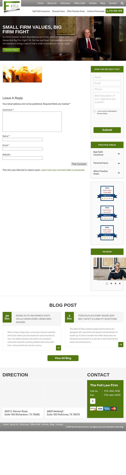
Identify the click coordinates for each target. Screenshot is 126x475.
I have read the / (107, 115)
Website (6, 157)
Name (6, 139)
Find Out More (14, 51)
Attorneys (65, 3)
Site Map (119, 428)
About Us (52, 3)
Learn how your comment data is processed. (63, 173)
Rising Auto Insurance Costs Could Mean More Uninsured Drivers (33, 319)
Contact (113, 3)
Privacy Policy (102, 117)
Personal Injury (58, 11)
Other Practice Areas (76, 11)
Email (6, 148)
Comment (8, 113)
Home (40, 3)
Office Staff (79, 3)
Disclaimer (112, 114)
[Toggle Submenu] (118, 154)
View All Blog (63, 359)
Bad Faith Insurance (41, 11)
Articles (93, 3)
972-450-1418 (115, 11)
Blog (103, 3)
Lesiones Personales (96, 11)
